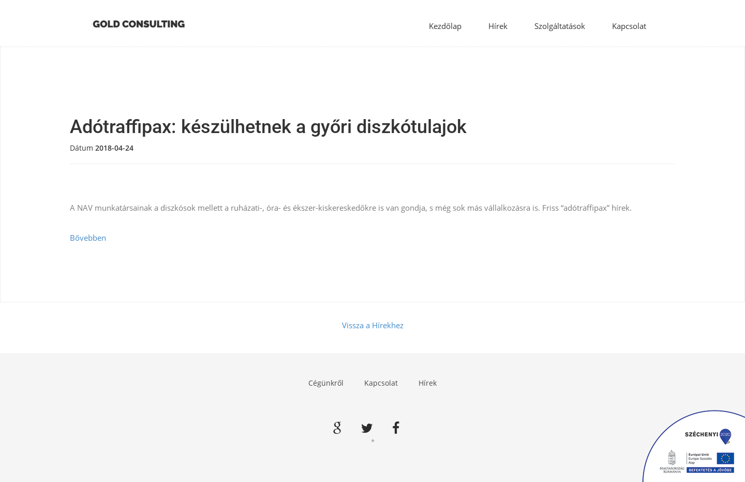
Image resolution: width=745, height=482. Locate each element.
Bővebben (88, 237)
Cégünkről (326, 383)
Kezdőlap (445, 26)
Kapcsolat (629, 26)
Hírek (498, 26)
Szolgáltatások (559, 26)
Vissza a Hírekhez (373, 325)
